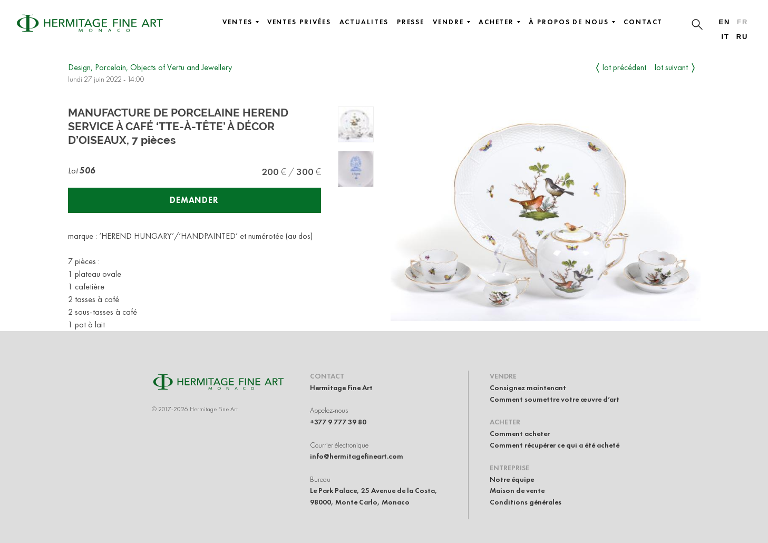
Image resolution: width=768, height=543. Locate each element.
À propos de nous (572, 22)
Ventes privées (299, 22)
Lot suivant (671, 67)
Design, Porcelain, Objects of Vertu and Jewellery (150, 67)
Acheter (499, 22)
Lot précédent (624, 67)
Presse (411, 22)
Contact (643, 22)
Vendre (451, 22)
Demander (194, 200)
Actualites (363, 22)
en (724, 22)
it (725, 37)
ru (742, 37)
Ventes (240, 22)
